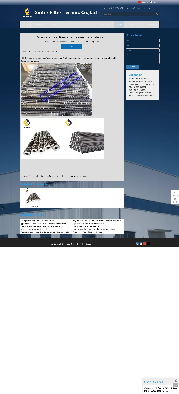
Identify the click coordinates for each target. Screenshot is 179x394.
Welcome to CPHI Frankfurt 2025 (156, 388)
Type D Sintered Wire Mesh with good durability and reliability (43, 224)
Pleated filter (27, 176)
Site (97, 42)
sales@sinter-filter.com (139, 8)
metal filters (61, 176)
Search (157, 14)
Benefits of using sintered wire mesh (34, 229)
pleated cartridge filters (44, 176)
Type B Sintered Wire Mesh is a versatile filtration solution (42, 226)
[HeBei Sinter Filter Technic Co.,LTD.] (60, 12)
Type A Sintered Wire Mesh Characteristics (88, 224)
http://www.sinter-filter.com (145, 96)
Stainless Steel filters (78, 176)
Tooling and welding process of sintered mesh (37, 221)
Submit (132, 67)
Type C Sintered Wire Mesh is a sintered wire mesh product (94, 229)
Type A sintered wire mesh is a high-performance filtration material (45, 232)
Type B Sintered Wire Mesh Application (87, 226)
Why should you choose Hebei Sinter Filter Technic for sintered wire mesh (98, 221)
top (175, 385)
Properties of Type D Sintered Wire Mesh (88, 232)
